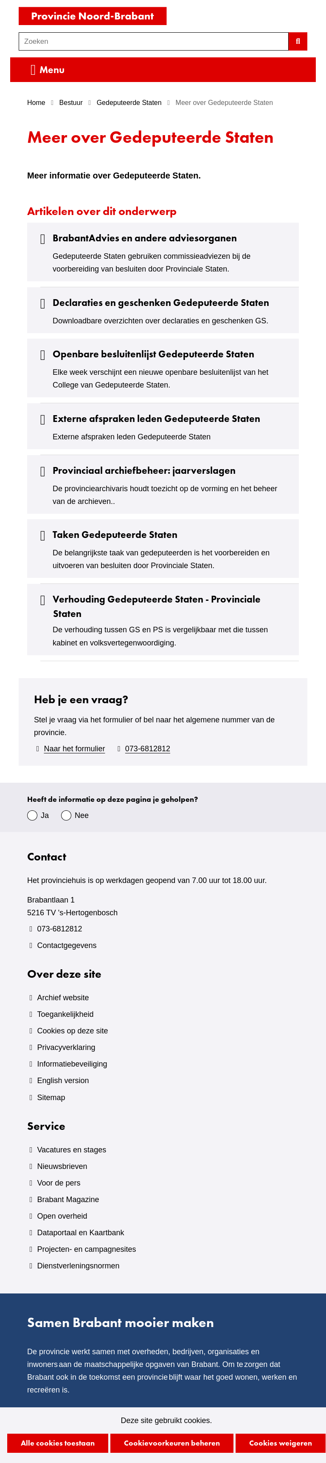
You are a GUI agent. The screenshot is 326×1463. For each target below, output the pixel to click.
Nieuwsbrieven (62, 1166)
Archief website (63, 997)
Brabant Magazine (68, 1199)
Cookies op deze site (72, 1031)
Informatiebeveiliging (72, 1064)
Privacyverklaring (66, 1047)
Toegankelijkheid (65, 1014)
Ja (45, 815)
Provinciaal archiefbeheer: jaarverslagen (136, 470)
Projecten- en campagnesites (86, 1249)
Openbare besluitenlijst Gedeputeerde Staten (145, 354)
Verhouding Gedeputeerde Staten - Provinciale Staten (148, 606)
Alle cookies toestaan (58, 1443)
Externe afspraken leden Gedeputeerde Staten (148, 419)
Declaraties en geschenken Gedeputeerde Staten (152, 303)
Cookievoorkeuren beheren (172, 1443)
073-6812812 (147, 748)
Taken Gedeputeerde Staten (106, 535)
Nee (82, 815)
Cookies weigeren (280, 1443)
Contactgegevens (66, 945)
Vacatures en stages (71, 1150)
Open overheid (62, 1216)
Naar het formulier (74, 748)
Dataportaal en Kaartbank (80, 1232)
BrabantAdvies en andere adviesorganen (136, 238)
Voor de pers (58, 1183)
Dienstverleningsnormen (78, 1266)
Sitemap (51, 1097)
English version (63, 1080)
